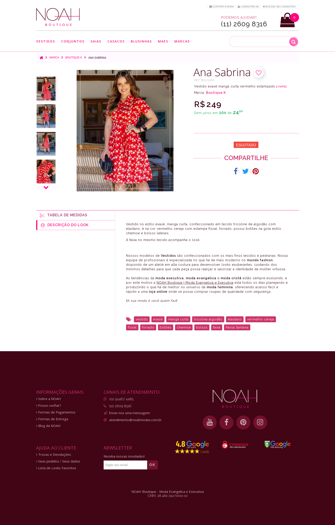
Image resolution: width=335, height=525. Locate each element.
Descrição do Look (65, 225)
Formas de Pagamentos (55, 412)
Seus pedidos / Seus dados (58, 461)
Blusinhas (141, 41)
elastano (235, 319)
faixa (216, 327)
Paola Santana (237, 327)
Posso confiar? (48, 405)
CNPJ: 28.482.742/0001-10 (168, 496)
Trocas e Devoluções (53, 454)
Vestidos (45, 41)
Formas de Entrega (52, 419)
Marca (54, 57)
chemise (184, 327)
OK (152, 465)
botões (165, 327)
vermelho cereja (260, 319)
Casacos (116, 41)
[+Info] (281, 86)
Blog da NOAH (48, 426)
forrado (148, 327)
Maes (163, 41)
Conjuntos (72, 41)
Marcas (182, 41)
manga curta (178, 319)
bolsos (202, 327)
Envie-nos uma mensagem (129, 413)
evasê (158, 319)
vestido (142, 319)
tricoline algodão (208, 319)
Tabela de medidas (63, 215)
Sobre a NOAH (48, 399)
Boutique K (73, 57)
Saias (96, 41)
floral (132, 327)
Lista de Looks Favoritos (56, 468)
